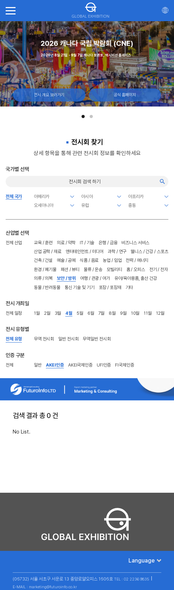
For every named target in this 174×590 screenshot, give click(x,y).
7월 (101, 313)
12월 (160, 313)
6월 (91, 313)
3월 (58, 313)
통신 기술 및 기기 (80, 287)
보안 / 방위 (66, 278)
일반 (38, 365)
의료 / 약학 (66, 242)
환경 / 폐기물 (45, 269)
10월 (135, 313)
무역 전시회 (44, 339)
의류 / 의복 (43, 278)
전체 (9, 365)
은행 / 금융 (107, 242)
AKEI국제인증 (80, 365)
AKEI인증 (55, 365)
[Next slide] (167, 62)
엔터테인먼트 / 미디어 (84, 251)
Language (141, 560)
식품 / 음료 (89, 260)
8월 (112, 313)
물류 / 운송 (93, 269)
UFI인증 (104, 365)
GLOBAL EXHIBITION (90, 10)
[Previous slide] (6, 62)
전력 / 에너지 (137, 260)
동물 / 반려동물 (47, 287)
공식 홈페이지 (125, 94)
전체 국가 (14, 196)
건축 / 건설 (43, 260)
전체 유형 (14, 339)
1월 (37, 313)
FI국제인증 (124, 365)
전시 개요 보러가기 (49, 94)
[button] (83, 116)
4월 (68, 313)
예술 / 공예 (66, 260)
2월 (47, 313)
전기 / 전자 (158, 269)
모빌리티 (114, 269)
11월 (148, 313)
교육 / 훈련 (43, 242)
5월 (80, 313)
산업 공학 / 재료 (47, 251)
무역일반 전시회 (96, 339)
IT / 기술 (87, 242)
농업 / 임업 (112, 260)
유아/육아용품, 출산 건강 (135, 278)
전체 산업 (14, 242)
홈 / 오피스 (135, 269)
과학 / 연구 (117, 251)
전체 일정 (14, 313)
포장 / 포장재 (110, 287)
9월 (123, 313)
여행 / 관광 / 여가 (95, 278)
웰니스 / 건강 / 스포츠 (149, 251)
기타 (129, 287)
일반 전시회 (68, 339)
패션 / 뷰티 (70, 269)
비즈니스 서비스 (135, 242)
